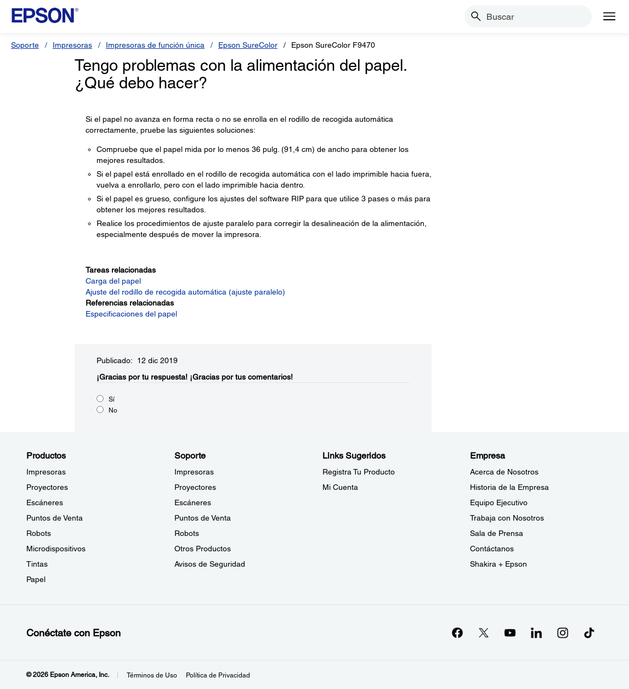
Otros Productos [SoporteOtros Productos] (202, 548)
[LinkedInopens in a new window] (536, 632)
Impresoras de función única (155, 45)
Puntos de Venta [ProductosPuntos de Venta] (54, 517)
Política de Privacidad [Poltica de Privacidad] (218, 675)
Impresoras (72, 45)
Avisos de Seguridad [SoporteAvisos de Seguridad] (209, 564)
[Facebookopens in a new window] (457, 632)
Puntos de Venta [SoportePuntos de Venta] (202, 517)
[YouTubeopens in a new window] (510, 632)
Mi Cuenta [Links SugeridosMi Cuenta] (340, 487)
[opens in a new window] (589, 632)
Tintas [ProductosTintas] (37, 564)
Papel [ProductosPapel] (36, 579)
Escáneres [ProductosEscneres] (44, 502)
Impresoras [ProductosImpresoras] (46, 471)
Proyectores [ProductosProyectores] (47, 487)
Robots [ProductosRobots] (38, 533)
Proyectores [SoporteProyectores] (195, 487)
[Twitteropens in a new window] (484, 632)
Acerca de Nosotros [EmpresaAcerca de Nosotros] (504, 471)
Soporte (25, 45)
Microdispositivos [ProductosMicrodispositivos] (56, 548)
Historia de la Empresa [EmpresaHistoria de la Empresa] (509, 487)
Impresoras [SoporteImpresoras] (194, 471)
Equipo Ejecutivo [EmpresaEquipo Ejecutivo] (499, 502)
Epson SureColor (247, 45)
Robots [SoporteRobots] (186, 533)
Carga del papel (113, 280)
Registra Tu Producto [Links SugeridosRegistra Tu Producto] (358, 471)
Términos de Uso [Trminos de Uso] (152, 675)
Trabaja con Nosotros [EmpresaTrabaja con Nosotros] (507, 517)
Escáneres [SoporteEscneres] (192, 502)
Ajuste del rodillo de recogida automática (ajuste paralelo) (185, 291)
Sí (112, 399)
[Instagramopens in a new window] (563, 632)
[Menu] (609, 16)
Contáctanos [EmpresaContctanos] (492, 548)
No (113, 410)
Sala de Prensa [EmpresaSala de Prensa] (496, 533)
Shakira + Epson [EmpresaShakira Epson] (498, 564)
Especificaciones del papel (131, 313)
